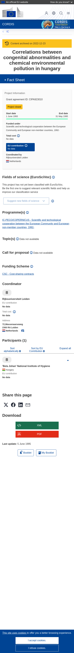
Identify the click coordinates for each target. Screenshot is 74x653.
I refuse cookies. (37, 648)
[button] (53, 13)
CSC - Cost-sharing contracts (18, 274)
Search (61, 13)
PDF (39, 434)
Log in (46, 13)
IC (8, 31)
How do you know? (61, 2)
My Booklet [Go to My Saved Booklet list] (46, 452)
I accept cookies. (37, 640)
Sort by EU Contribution (36, 349)
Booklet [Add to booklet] (25, 452)
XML (39, 425)
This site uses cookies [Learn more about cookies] (14, 633)
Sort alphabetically (11, 349)
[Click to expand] (68, 360)
